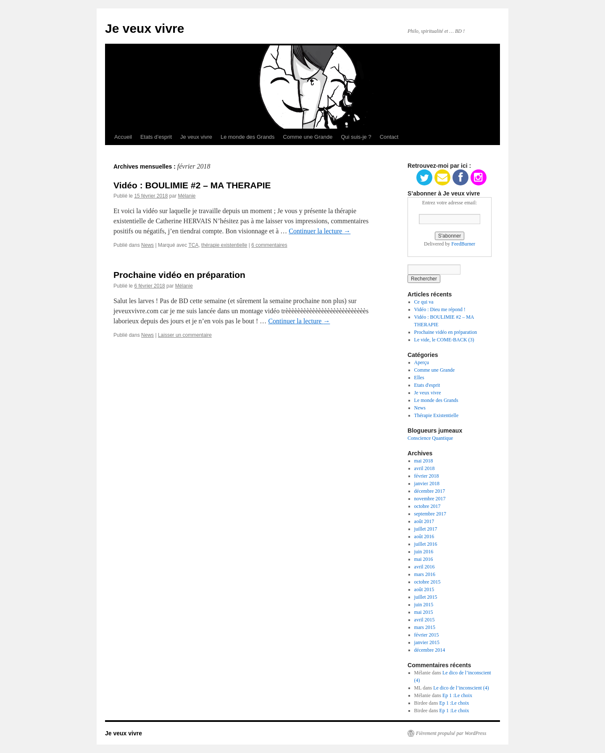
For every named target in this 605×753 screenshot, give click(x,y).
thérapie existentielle (224, 245)
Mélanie (186, 196)
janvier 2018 (426, 483)
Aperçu (421, 362)
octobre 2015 (427, 582)
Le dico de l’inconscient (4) (461, 688)
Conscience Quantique (430, 438)
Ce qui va (424, 302)
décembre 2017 (429, 491)
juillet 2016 (425, 544)
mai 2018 (423, 461)
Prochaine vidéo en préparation (179, 275)
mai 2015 (423, 612)
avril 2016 (424, 567)
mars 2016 (424, 574)
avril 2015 (424, 620)
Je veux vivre (144, 28)
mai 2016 (423, 559)
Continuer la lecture (319, 231)
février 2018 (426, 476)
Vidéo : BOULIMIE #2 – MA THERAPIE (192, 185)
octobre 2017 (427, 506)
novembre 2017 (430, 499)
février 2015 (426, 635)
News (147, 245)
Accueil (123, 137)
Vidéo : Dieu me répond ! (440, 309)
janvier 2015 (426, 642)
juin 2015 (424, 605)
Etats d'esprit (427, 385)
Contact (389, 137)
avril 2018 (424, 468)
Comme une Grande (308, 137)
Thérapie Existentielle (436, 415)
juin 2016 (424, 552)
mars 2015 (424, 627)
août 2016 (424, 536)
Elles (419, 377)
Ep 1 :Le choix (457, 695)
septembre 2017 (430, 514)
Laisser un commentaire (185, 335)
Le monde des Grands (248, 137)
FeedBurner (463, 244)
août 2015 (424, 589)
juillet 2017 (425, 529)
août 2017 (424, 521)
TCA (193, 245)
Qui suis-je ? (356, 137)
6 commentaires (269, 245)
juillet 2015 (425, 597)
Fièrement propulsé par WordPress (451, 733)
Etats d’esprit (156, 137)
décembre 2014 (429, 650)
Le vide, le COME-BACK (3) (444, 340)
